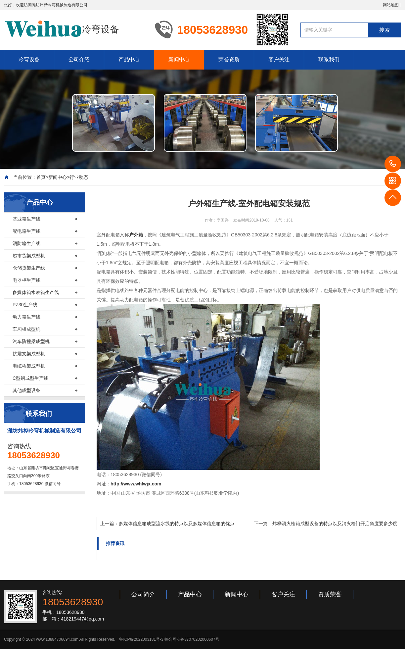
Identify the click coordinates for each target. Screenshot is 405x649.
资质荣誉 (330, 594)
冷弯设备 (29, 59)
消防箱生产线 (26, 243)
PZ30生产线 (25, 304)
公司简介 (143, 594)
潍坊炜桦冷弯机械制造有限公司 (59, 5)
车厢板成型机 (26, 329)
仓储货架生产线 (29, 268)
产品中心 (129, 59)
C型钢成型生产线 (30, 378)
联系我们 (328, 59)
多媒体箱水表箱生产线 (36, 292)
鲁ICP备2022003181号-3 (141, 639)
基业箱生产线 (26, 219)
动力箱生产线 (26, 317)
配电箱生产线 (26, 231)
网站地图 (391, 5)
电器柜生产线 (26, 280)
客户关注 (279, 59)
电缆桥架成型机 (29, 366)
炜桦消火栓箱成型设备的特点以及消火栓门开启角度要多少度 (334, 523)
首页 (41, 177)
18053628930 (392, 164)
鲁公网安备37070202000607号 (191, 639)
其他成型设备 (26, 390)
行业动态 (78, 177)
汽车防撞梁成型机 (31, 341)
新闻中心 (179, 59)
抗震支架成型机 (29, 353)
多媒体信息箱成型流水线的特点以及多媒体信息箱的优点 (177, 523)
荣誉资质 (229, 59)
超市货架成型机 (29, 255)
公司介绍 (79, 59)
